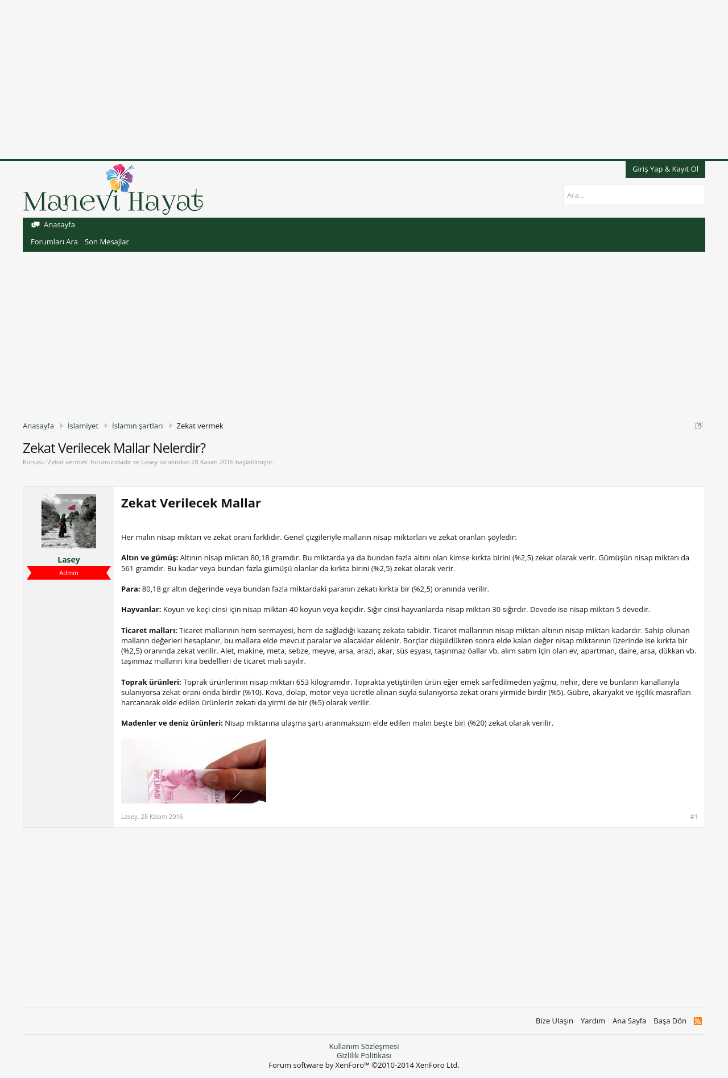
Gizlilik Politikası (364, 1055)
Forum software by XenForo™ (364, 1065)
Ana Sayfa (629, 1021)
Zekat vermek (67, 461)
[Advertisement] (341, 79)
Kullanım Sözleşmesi (364, 1046)
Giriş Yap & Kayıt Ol (665, 169)
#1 (694, 817)
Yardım (593, 1021)
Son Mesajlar (107, 241)
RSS (697, 1021)
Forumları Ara (54, 241)
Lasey (149, 461)
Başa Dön (669, 1021)
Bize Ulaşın (554, 1021)
